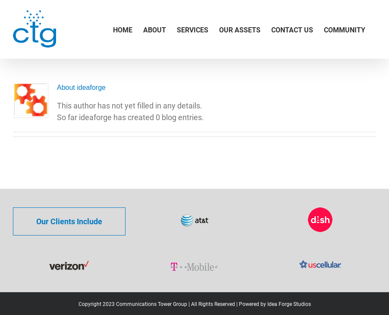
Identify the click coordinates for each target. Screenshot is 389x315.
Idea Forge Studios (289, 304)
